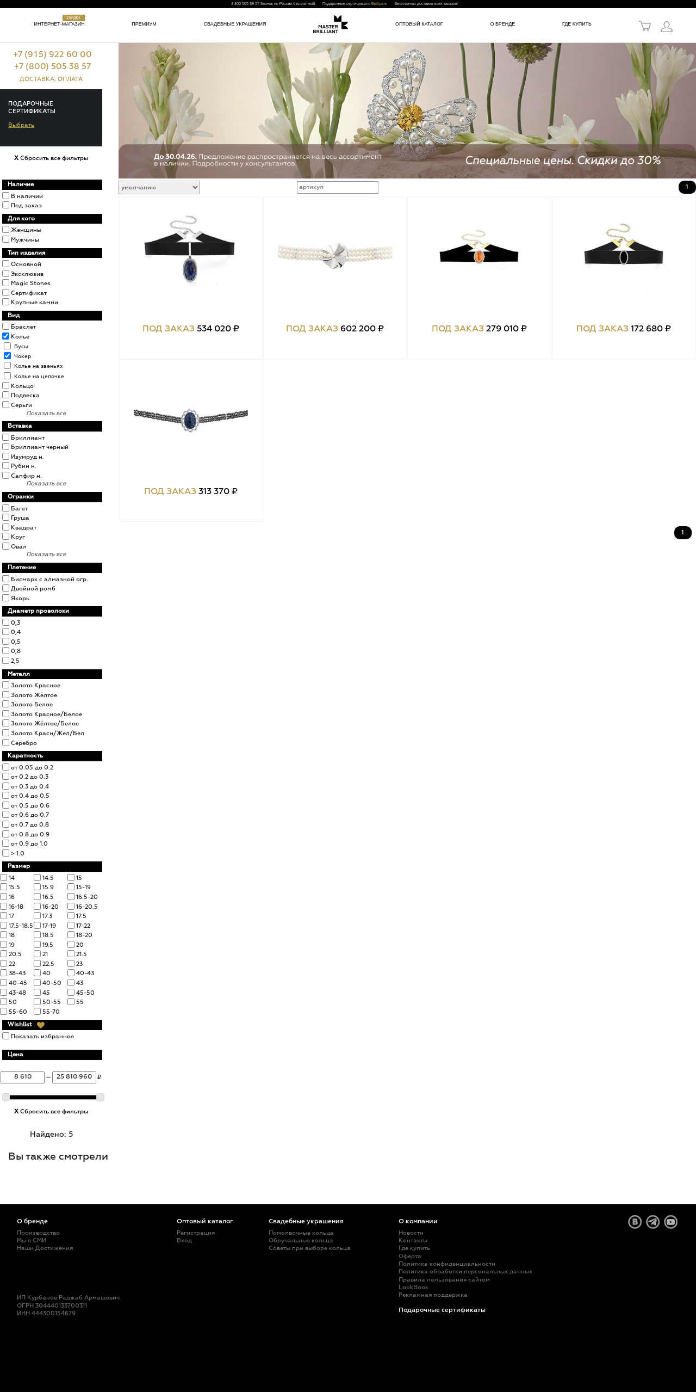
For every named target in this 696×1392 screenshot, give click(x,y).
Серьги (21, 405)
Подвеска (25, 395)
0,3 (15, 623)
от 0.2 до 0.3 (29, 777)
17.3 (47, 916)
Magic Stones (31, 283)
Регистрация (196, 1233)
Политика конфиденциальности (447, 1264)
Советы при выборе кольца (310, 1248)
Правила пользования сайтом (444, 1280)
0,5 (16, 642)
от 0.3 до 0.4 (30, 787)
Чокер (22, 356)
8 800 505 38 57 (245, 4)
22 (12, 964)
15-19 (83, 887)
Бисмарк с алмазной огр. (49, 579)
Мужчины (25, 240)
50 (13, 1002)
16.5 (48, 897)
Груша (20, 518)
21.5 (81, 954)
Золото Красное (35, 685)
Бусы (21, 346)
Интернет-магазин (59, 24)
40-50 (51, 983)
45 (46, 993)
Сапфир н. (26, 476)
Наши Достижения (45, 1248)
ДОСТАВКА (37, 79)
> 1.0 (17, 854)
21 (45, 954)
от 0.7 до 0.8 (30, 825)
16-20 (50, 907)
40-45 (18, 983)
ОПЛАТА (70, 79)
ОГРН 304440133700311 (52, 1306)
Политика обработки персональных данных (465, 1271)
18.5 (48, 935)
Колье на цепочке (39, 376)
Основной (26, 264)
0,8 (16, 651)
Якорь (20, 598)
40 (46, 973)
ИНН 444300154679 (46, 1313)
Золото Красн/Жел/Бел (47, 733)
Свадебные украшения (235, 24)
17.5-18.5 (21, 926)
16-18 (16, 907)
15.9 (48, 887)
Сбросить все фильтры (51, 158)
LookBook (413, 1287)
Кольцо (22, 386)
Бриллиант (28, 438)
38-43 (17, 973)
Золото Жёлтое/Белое (45, 723)
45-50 (85, 993)
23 (79, 964)
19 (12, 945)
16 (12, 897)
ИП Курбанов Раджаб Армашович (68, 1298)
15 (79, 878)
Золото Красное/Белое (46, 714)
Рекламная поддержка (433, 1295)
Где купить (577, 24)
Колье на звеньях (38, 366)
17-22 (83, 926)
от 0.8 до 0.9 (30, 834)
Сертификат (29, 293)
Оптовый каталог (419, 24)
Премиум (144, 24)
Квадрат (23, 528)
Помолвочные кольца (301, 1233)
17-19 (49, 926)
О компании (418, 1221)
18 (12, 935)
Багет (19, 509)
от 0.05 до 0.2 (32, 768)
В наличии (27, 196)
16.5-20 (87, 897)
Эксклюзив (27, 274)
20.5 (15, 954)
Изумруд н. (27, 457)
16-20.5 (87, 907)
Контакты (413, 1240)
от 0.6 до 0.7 (30, 815)
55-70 (51, 1012)
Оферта (410, 1256)
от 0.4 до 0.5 (30, 796)
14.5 (48, 878)
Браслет (23, 327)
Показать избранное (42, 1036)
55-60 (18, 1012)
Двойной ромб (33, 589)
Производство (38, 1233)
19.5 (47, 945)
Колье (20, 337)
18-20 (84, 935)
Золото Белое (32, 704)
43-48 (17, 993)
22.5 (48, 964)
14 (12, 878)
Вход (184, 1240)
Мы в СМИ (31, 1240)
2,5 (15, 661)
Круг (18, 537)
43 (79, 983)
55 (80, 1002)
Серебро (24, 743)
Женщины (26, 230)
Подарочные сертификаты (442, 1310)
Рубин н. (23, 466)
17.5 (81, 916)
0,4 (16, 632)
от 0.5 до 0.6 (30, 806)
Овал (19, 547)
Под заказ (26, 205)
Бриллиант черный (40, 447)
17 (11, 916)
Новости (411, 1233)
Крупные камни (34, 302)
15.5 (14, 887)
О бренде (502, 24)
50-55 (51, 1002)
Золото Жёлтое (34, 695)
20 (80, 945)
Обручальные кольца (301, 1240)
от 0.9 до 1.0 (29, 844)
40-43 (85, 973)
